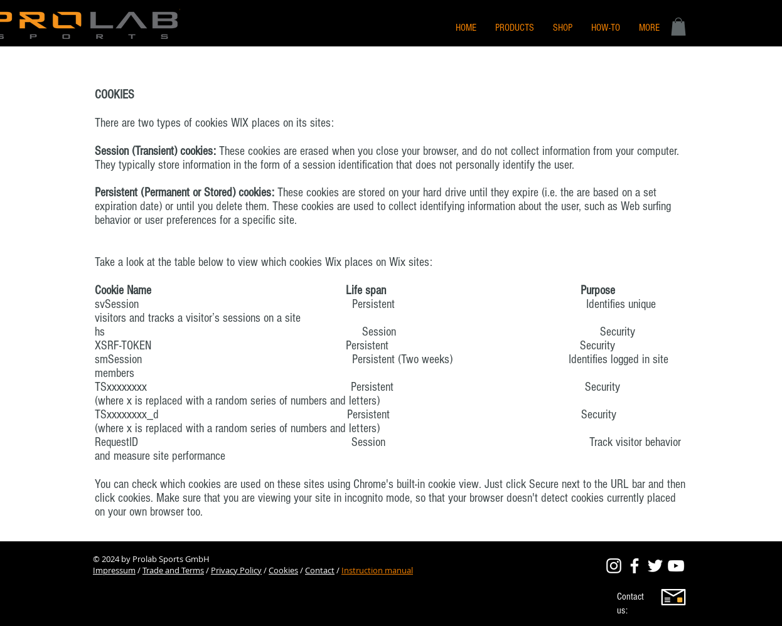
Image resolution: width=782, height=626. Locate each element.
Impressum (114, 570)
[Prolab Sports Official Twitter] (655, 566)
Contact (320, 570)
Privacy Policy (236, 570)
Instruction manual (377, 570)
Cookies (283, 570)
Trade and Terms (173, 570)
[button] (649, 28)
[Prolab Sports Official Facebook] (634, 566)
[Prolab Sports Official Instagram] (614, 566)
